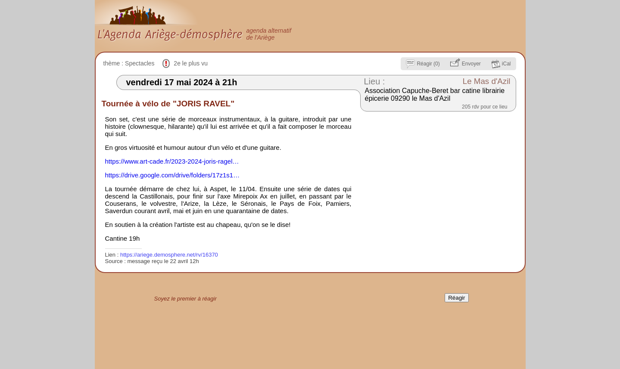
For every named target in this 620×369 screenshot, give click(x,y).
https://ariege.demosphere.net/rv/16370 (169, 254)
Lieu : (374, 81)
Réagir (456, 298)
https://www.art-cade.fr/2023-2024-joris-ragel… (172, 161)
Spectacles (139, 63)
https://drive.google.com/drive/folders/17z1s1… (172, 175)
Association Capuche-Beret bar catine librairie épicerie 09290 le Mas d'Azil (435, 94)
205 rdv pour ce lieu (484, 107)
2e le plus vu (191, 63)
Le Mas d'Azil (487, 81)
